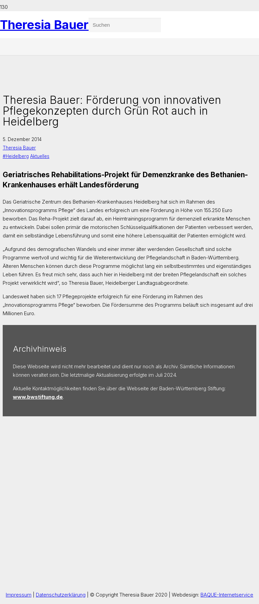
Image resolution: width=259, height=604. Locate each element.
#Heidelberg (16, 156)
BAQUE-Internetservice (227, 594)
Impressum (18, 594)
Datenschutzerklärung (61, 594)
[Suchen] (125, 25)
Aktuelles (39, 156)
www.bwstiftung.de (38, 397)
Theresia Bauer (19, 147)
